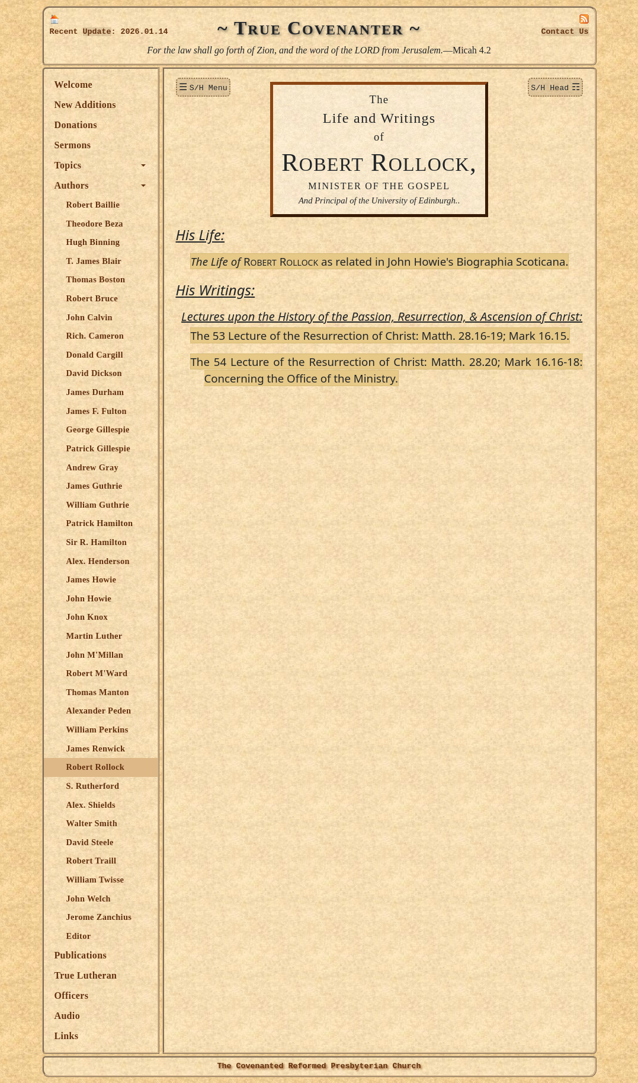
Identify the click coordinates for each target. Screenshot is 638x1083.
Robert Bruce (92, 298)
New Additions (85, 105)
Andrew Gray (92, 467)
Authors (71, 185)
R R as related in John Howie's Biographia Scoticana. (380, 261)
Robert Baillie (93, 204)
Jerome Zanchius (99, 917)
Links (66, 1036)
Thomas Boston (96, 279)
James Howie (91, 579)
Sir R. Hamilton (96, 542)
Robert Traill (91, 860)
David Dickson (94, 373)
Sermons (72, 145)
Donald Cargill (94, 354)
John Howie (89, 598)
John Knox (87, 617)
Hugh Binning (93, 242)
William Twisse (95, 879)
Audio (67, 1016)
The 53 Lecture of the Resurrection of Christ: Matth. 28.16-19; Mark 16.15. (380, 335)
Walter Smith (91, 823)
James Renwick (96, 748)
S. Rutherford (93, 786)
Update (97, 31)
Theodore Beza (94, 223)
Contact (565, 31)
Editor (78, 936)
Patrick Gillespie (98, 448)
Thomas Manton (97, 692)
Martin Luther (94, 636)
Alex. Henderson (98, 561)
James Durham (95, 392)
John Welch (88, 898)
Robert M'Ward (97, 673)
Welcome (73, 84)
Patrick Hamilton (99, 523)
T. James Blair (94, 261)
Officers (71, 995)
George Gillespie (98, 429)
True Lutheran (85, 975)
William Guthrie (98, 504)
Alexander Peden (99, 710)
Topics (68, 165)
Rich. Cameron (95, 335)
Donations (75, 125)
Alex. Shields (91, 805)
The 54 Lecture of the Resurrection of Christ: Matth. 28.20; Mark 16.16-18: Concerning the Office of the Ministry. (387, 370)
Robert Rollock (95, 767)
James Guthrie (94, 485)
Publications (80, 955)
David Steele (90, 842)
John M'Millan (95, 655)
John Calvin (89, 317)
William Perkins (97, 729)
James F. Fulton (96, 411)
